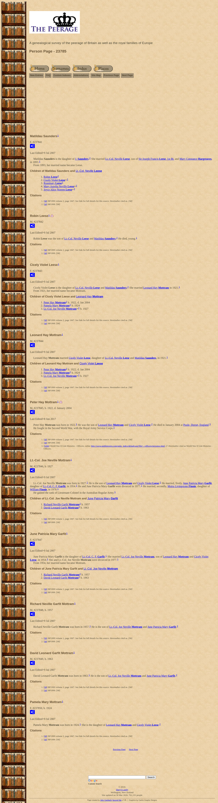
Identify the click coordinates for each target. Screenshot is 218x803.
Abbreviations (81, 75)
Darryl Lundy (122, 789)
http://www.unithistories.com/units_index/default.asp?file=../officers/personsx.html (128, 446)
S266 (46, 446)
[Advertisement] (122, 107)
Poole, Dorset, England (195, 424)
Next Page (127, 75)
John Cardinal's (106, 800)
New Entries (36, 75)
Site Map (95, 75)
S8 (45, 201)
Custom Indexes (62, 75)
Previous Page (111, 75)
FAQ (48, 75)
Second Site (117, 800)
